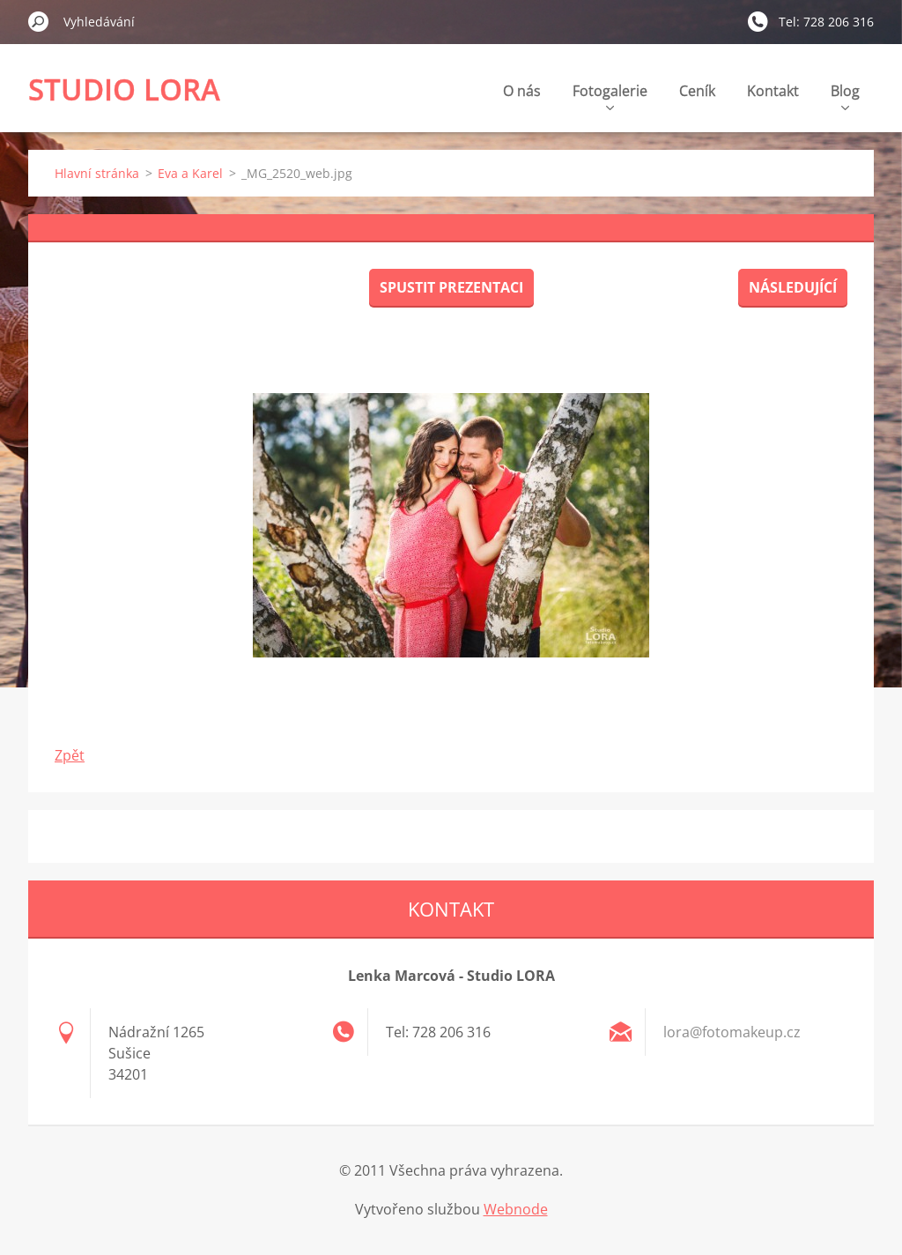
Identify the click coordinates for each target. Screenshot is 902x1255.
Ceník (697, 90)
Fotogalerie (610, 95)
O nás (522, 90)
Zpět (70, 755)
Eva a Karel (190, 173)
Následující (793, 287)
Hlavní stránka (97, 173)
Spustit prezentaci (451, 287)
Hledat (38, 21)
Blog (845, 95)
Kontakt (773, 90)
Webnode (516, 1209)
